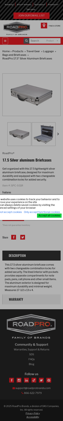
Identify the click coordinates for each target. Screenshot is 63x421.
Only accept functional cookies (42, 212)
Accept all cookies (49, 215)
